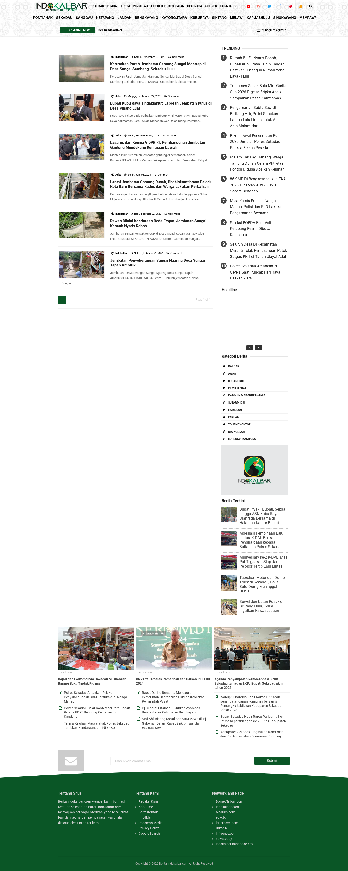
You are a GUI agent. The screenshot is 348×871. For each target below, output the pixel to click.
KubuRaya (199, 17)
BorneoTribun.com (229, 801)
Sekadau (64, 17)
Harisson (235, 410)
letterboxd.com (227, 823)
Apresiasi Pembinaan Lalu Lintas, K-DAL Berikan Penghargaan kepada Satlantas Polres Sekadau (261, 540)
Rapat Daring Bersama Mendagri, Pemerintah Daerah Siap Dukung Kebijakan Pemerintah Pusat (173, 697)
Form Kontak (148, 812)
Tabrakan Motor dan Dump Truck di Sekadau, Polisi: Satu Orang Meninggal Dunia (262, 584)
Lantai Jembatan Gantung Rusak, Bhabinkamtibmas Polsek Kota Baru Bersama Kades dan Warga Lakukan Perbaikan (161, 184)
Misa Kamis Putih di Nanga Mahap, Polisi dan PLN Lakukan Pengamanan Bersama (257, 207)
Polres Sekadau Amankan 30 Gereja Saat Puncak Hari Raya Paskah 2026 (255, 272)
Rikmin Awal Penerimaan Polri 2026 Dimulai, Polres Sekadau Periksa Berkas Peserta (255, 141)
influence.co (225, 833)
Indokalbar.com (227, 807)
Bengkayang (146, 17)
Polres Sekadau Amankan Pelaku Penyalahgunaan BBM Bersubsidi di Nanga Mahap (95, 697)
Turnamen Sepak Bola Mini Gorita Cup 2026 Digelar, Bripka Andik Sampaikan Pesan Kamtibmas (258, 92)
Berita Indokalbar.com (173, 863)
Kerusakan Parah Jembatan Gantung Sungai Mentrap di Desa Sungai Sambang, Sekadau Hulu (158, 66)
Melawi (236, 17)
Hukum (69, 633)
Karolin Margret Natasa (247, 395)
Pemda (225, 633)
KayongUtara (174, 17)
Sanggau (84, 17)
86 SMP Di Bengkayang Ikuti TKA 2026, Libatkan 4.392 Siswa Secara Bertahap (258, 185)
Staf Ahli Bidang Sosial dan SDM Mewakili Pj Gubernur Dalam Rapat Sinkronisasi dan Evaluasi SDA (174, 723)
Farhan (233, 417)
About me (146, 807)
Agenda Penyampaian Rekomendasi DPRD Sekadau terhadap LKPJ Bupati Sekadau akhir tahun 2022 (249, 683)
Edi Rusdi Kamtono (242, 439)
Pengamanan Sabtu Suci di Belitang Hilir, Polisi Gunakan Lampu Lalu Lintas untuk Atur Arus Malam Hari (255, 116)
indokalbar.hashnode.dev (234, 844)
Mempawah (309, 17)
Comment (178, 57)
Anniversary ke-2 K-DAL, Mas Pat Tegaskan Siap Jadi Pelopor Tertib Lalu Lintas (263, 561)
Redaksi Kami (148, 801)
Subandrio (236, 381)
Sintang (219, 17)
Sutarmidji (236, 402)
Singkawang (284, 17)
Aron (232, 373)
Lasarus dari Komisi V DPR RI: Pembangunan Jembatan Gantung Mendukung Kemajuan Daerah (157, 145)
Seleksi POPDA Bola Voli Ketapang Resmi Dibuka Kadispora (250, 228)
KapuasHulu (258, 17)
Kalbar (233, 366)
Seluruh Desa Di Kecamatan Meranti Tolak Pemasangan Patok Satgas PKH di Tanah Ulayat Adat (258, 250)
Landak (124, 17)
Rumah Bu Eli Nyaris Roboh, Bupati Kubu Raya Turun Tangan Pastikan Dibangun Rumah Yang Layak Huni (257, 67)
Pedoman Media (151, 823)
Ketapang (105, 17)
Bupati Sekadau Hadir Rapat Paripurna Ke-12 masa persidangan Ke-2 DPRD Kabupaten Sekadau (253, 721)
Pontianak (43, 17)
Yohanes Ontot (239, 424)
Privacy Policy (149, 828)
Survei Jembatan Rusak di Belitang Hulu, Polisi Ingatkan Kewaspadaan (261, 606)
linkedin (221, 828)
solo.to (221, 817)
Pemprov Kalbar (153, 633)
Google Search (149, 833)
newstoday (224, 839)
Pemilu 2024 (237, 388)
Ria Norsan (236, 431)
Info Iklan (145, 817)
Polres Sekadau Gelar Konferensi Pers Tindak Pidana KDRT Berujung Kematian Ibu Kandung (97, 712)
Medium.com (225, 812)
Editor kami (91, 823)
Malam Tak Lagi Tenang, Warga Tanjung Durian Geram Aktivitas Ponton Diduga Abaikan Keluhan (257, 163)
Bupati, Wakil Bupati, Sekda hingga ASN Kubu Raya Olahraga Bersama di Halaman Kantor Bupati (262, 516)
